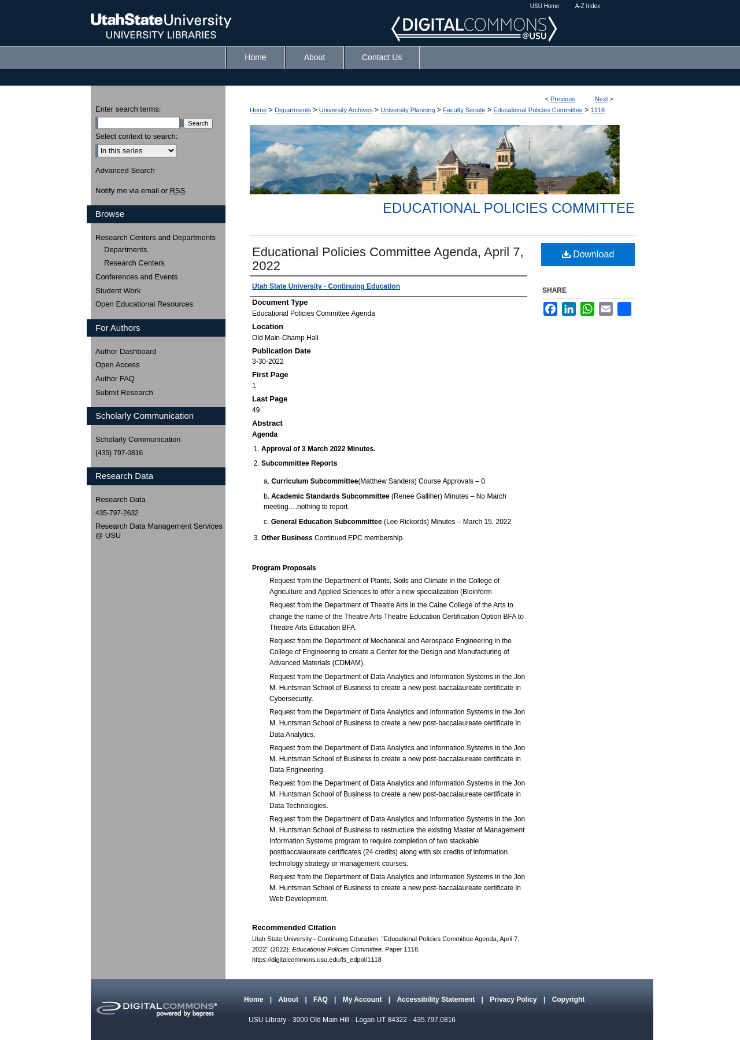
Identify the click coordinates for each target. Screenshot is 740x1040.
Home (258, 109)
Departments (293, 109)
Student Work (118, 290)
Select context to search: (136, 136)
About (289, 999)
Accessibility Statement (436, 999)
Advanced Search (125, 170)
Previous (562, 98)
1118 (598, 109)
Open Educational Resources (144, 304)
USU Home (545, 6)
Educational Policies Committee (538, 109)
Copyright (568, 999)
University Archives (346, 109)
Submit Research (124, 392)
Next (601, 98)
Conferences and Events (136, 276)
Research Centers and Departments (155, 237)
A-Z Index (587, 6)
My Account (363, 999)
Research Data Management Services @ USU (159, 531)
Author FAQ (115, 378)
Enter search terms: (128, 109)
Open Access (117, 364)
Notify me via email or (140, 191)
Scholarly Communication (137, 439)
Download (588, 254)
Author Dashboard (126, 351)
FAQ (321, 999)
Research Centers (134, 263)
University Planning (407, 109)
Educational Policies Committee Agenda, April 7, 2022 (388, 259)
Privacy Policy (514, 999)
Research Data (120, 499)
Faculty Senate (464, 109)
